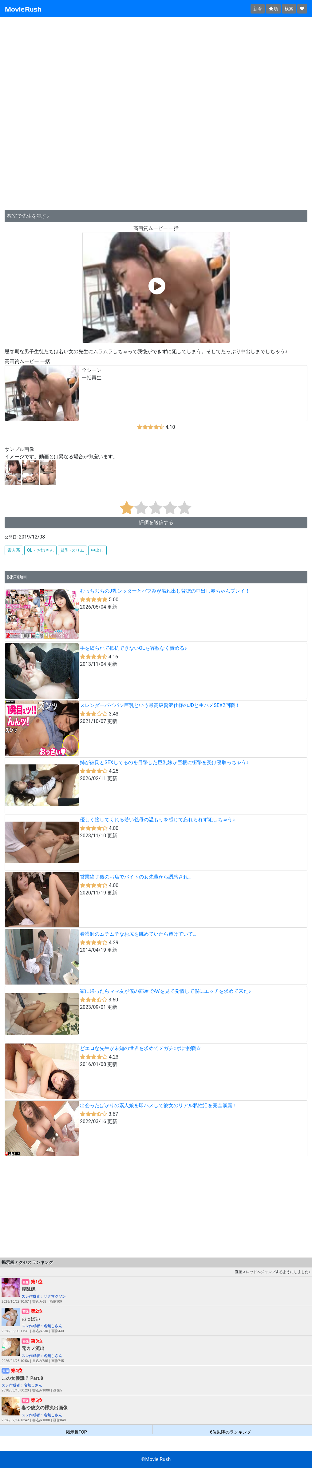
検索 (289, 8)
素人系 (13, 550)
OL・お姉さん (40, 550)
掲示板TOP (76, 1432)
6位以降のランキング (230, 1432)
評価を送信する (156, 522)
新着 (257, 8)
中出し (97, 550)
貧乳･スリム (72, 550)
